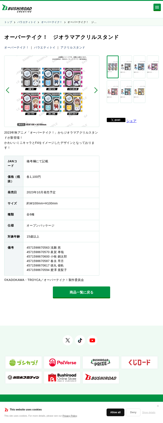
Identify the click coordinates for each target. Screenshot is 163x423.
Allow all (115, 412)
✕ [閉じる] (158, 406)
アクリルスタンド (72, 47)
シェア (131, 93)
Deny (133, 412)
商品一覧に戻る (81, 292)
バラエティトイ (26, 22)
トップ (8, 22)
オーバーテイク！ (51, 22)
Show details (148, 412)
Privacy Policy (70, 415)
